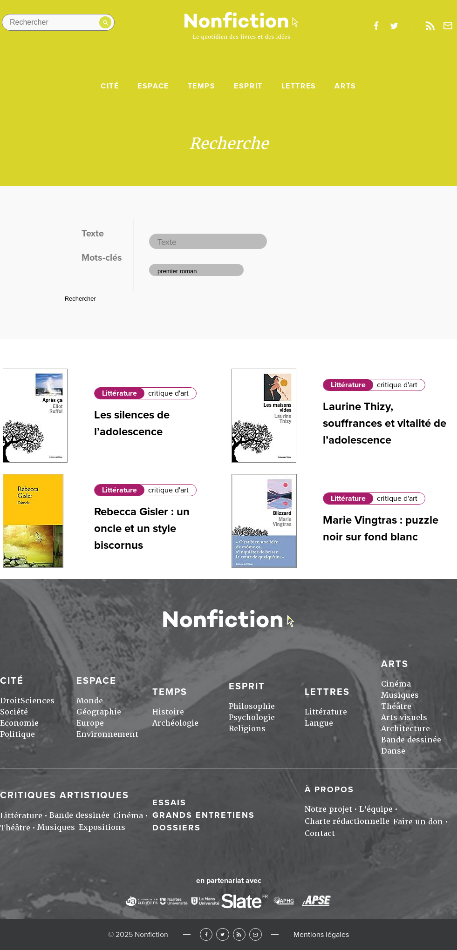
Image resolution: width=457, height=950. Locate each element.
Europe (90, 723)
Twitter (222, 934)
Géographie (98, 712)
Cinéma (396, 684)
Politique (17, 734)
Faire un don (418, 822)
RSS (239, 934)
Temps (202, 86)
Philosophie (252, 706)
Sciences (37, 701)
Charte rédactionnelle (347, 821)
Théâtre (396, 706)
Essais (169, 802)
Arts (345, 86)
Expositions (102, 827)
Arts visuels (404, 717)
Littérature (119, 393)
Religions (247, 729)
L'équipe (376, 809)
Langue (319, 723)
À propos (329, 789)
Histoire (168, 712)
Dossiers (176, 827)
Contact (320, 833)
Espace (153, 86)
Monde (89, 701)
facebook (376, 26)
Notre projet (328, 809)
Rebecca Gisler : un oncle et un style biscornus (142, 528)
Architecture (405, 729)
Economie (19, 723)
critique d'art (168, 393)
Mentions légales (321, 934)
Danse (393, 751)
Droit (10, 701)
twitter (394, 26)
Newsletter (448, 26)
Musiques (400, 695)
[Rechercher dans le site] (58, 22)
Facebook (206, 934)
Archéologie (175, 723)
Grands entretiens (203, 815)
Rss (430, 26)
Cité (110, 86)
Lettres (298, 86)
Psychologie (252, 717)
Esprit (248, 86)
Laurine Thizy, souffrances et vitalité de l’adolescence (384, 423)
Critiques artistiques (64, 795)
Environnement (107, 734)
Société (14, 712)
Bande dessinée (411, 740)
